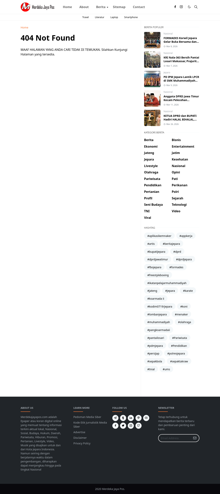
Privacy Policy (81, 443)
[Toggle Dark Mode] (189, 7)
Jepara (167, 72)
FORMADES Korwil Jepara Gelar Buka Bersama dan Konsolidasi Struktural (180, 41)
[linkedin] (131, 418)
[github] (138, 426)
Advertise (79, 432)
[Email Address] (175, 438)
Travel (85, 17)
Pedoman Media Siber (87, 417)
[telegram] (115, 418)
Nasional (168, 33)
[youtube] (146, 418)
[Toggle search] (195, 6)
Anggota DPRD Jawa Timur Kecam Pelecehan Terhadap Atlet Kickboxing (181, 99)
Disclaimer (80, 438)
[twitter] (123, 426)
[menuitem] (67, 7)
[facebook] (175, 7)
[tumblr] (123, 418)
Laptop (114, 17)
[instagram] (181, 7)
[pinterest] (138, 418)
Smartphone (131, 17)
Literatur (99, 17)
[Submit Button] (195, 438)
